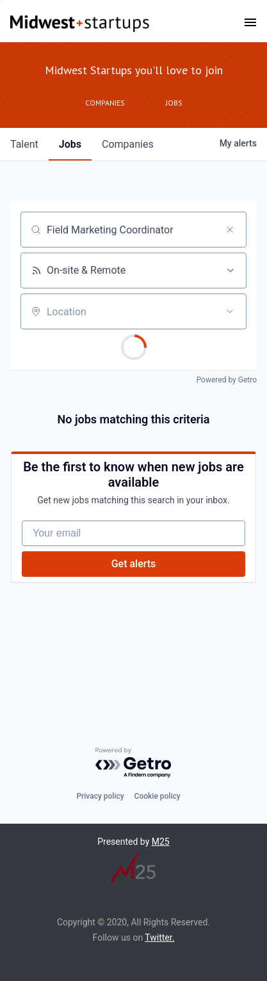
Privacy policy (100, 796)
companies (128, 144)
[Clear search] (230, 230)
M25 (161, 841)
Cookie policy (157, 796)
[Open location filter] (230, 311)
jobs (70, 144)
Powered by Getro (227, 379)
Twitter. (159, 937)
